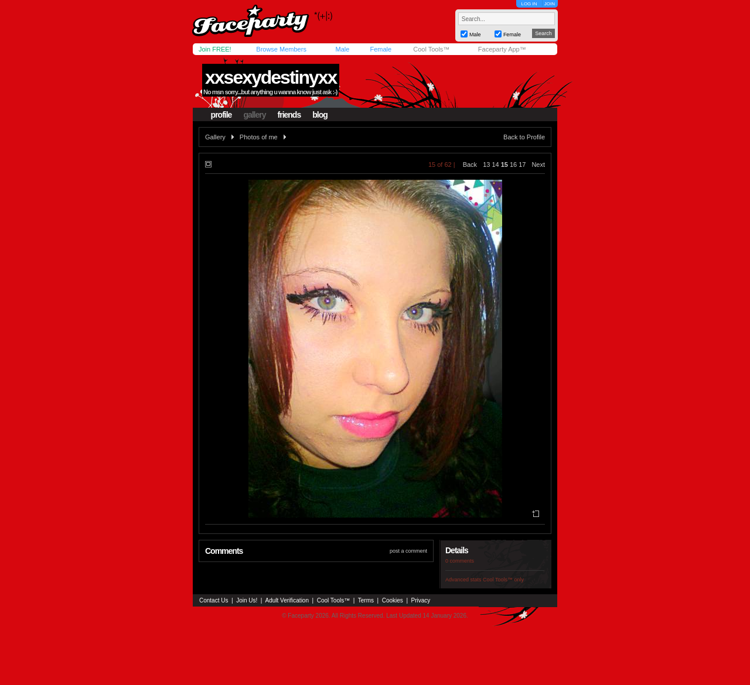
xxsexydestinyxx (270, 77)
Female (380, 49)
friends (289, 114)
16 (513, 164)
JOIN (549, 3)
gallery (254, 114)
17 (522, 164)
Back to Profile (524, 137)
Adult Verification (287, 600)
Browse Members (281, 49)
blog (320, 114)
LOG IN (529, 3)
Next (538, 164)
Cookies (392, 600)
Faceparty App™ (502, 49)
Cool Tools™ (431, 49)
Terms (366, 600)
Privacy (421, 600)
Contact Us (213, 600)
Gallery (215, 137)
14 (495, 164)
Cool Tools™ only (503, 580)
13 (486, 164)
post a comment (408, 551)
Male (342, 49)
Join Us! (246, 600)
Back (470, 164)
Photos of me (259, 137)
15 (504, 164)
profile (221, 114)
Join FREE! (215, 49)
